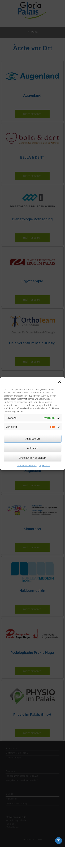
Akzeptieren (32, 438)
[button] (59, 382)
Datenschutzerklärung (27, 465)
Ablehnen (32, 448)
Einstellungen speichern (32, 457)
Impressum (44, 465)
